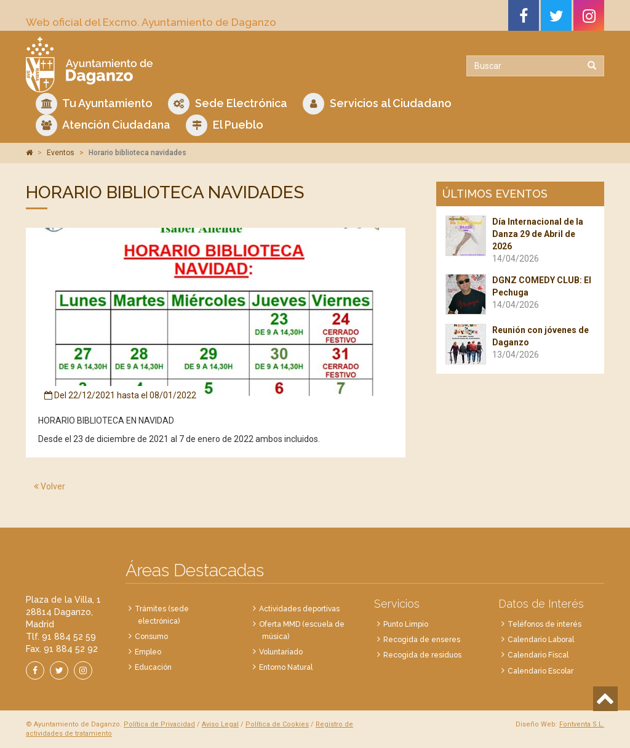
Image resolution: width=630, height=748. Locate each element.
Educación (153, 667)
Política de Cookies (277, 724)
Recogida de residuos (422, 655)
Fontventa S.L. (581, 724)
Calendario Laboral (541, 639)
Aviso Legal (220, 724)
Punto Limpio (405, 624)
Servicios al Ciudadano (377, 104)
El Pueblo (224, 125)
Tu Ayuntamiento (94, 104)
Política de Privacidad (159, 724)
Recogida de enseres (421, 639)
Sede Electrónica (227, 104)
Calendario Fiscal (538, 655)
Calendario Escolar (540, 671)
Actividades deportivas (299, 609)
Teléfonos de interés (544, 624)
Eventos (60, 152)
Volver (49, 486)
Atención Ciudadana (103, 125)
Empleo (148, 652)
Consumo (151, 636)
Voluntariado (281, 652)
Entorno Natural (286, 667)
